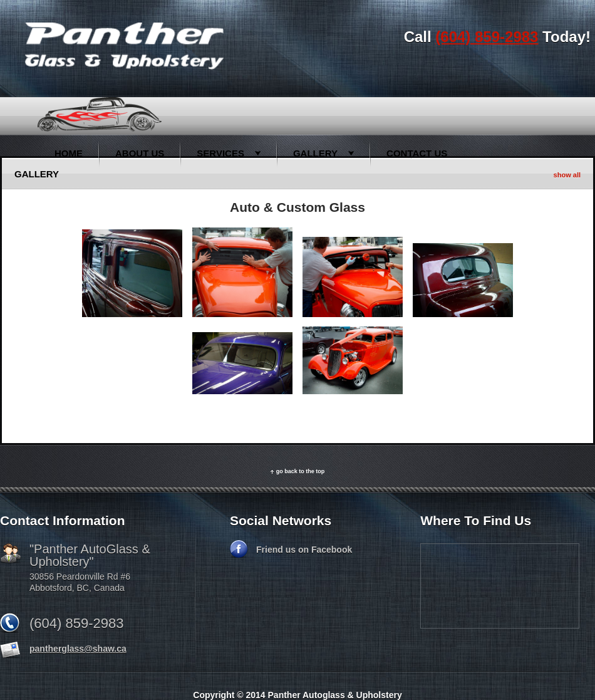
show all (567, 175)
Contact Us (416, 153)
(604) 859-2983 (486, 36)
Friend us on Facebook (304, 550)
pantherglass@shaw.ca (78, 649)
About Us (139, 153)
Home (68, 153)
